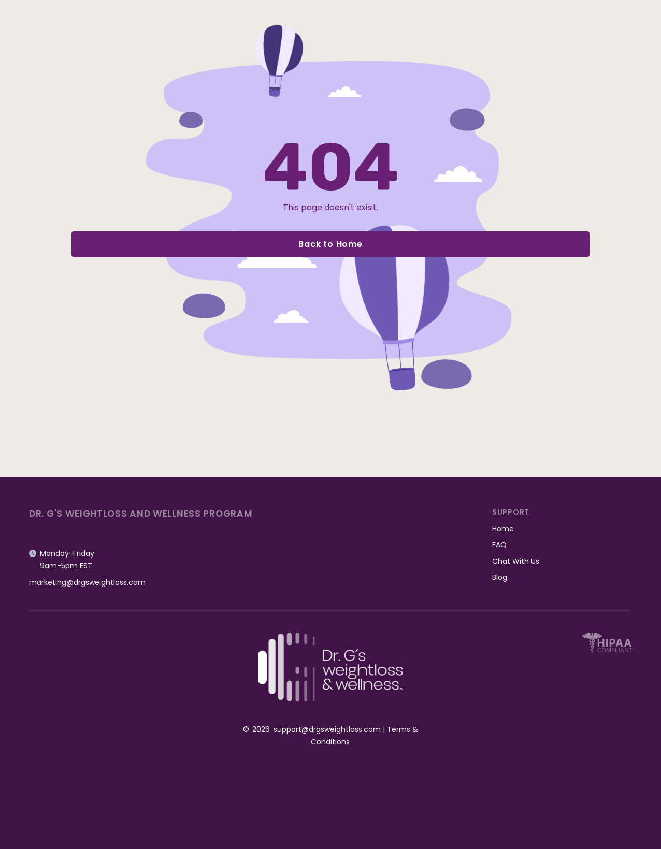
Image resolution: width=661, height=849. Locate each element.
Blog (499, 577)
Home (503, 528)
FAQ (499, 544)
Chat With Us (515, 561)
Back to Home (330, 244)
